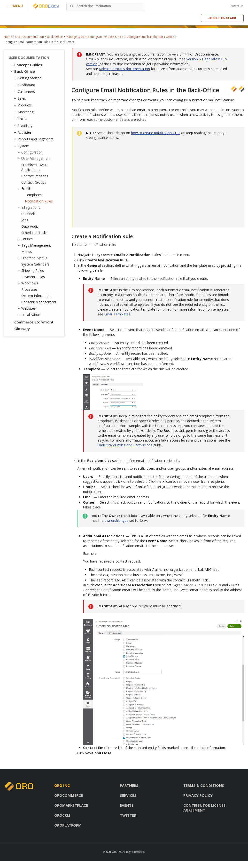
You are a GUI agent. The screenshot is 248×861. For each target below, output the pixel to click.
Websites (27, 308)
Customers (25, 91)
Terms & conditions (203, 785)
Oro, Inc (116, 851)
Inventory (23, 125)
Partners (129, 785)
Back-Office (55, 37)
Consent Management (38, 302)
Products (23, 105)
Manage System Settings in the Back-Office (94, 37)
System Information (37, 295)
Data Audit (29, 226)
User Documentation (29, 37)
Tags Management (35, 245)
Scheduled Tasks (34, 232)
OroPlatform (68, 825)
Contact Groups (33, 182)
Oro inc (62, 785)
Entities (26, 239)
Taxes (21, 118)
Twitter (128, 815)
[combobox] (106, 6)
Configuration (31, 152)
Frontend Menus (33, 258)
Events (127, 805)
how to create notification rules (155, 132)
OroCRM (62, 815)
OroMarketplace (71, 805)
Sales (20, 98)
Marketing (24, 112)
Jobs (24, 220)
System (22, 146)
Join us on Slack (222, 18)
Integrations (29, 207)
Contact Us (236, 6)
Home (8, 37)
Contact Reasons (34, 176)
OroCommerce (68, 795)
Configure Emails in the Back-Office (150, 37)
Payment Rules (33, 276)
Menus (26, 251)
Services (128, 795)
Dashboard (25, 84)
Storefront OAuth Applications (34, 167)
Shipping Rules (31, 270)
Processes (29, 289)
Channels (28, 213)
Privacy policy (198, 795)
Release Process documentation (124, 68)
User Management (35, 158)
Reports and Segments (34, 139)
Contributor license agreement (204, 808)
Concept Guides (26, 64)
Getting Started (28, 78)
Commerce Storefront (32, 322)
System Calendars (35, 264)
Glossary (22, 328)
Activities (23, 132)
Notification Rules (39, 201)
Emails (25, 188)
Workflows (28, 283)
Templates (33, 195)
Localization (29, 314)
